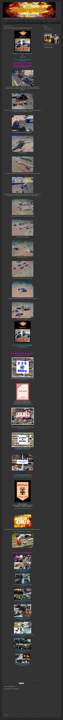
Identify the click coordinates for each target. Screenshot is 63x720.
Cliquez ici (22, 571)
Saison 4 (35, 21)
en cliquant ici (23, 60)
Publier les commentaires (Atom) (13, 715)
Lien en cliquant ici (22, 379)
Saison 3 (30, 21)
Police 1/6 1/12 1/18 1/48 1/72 (53, 21)
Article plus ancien (38, 713)
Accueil (23, 713)
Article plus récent (7, 713)
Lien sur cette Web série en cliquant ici (23, 404)
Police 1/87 (44, 21)
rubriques (17, 21)
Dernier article (11, 21)
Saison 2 (26, 21)
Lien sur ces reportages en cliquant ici (22, 476)
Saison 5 (39, 21)
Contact (5, 23)
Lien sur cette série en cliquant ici (23, 449)
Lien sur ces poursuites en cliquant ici (22, 531)
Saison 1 (21, 21)
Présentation (5, 21)
